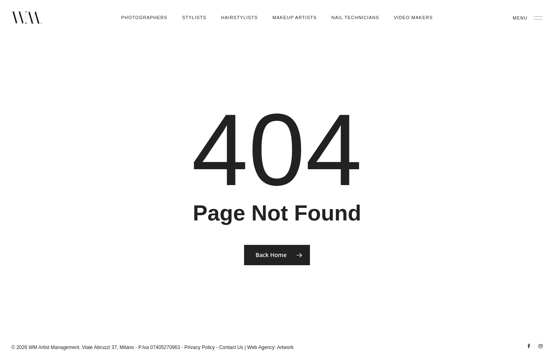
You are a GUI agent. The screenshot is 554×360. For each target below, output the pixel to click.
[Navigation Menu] (528, 17)
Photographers (144, 17)
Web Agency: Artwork (270, 347)
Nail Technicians (355, 17)
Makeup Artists (295, 17)
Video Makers (413, 17)
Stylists (194, 17)
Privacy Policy (199, 347)
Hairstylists (239, 17)
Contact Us (231, 347)
